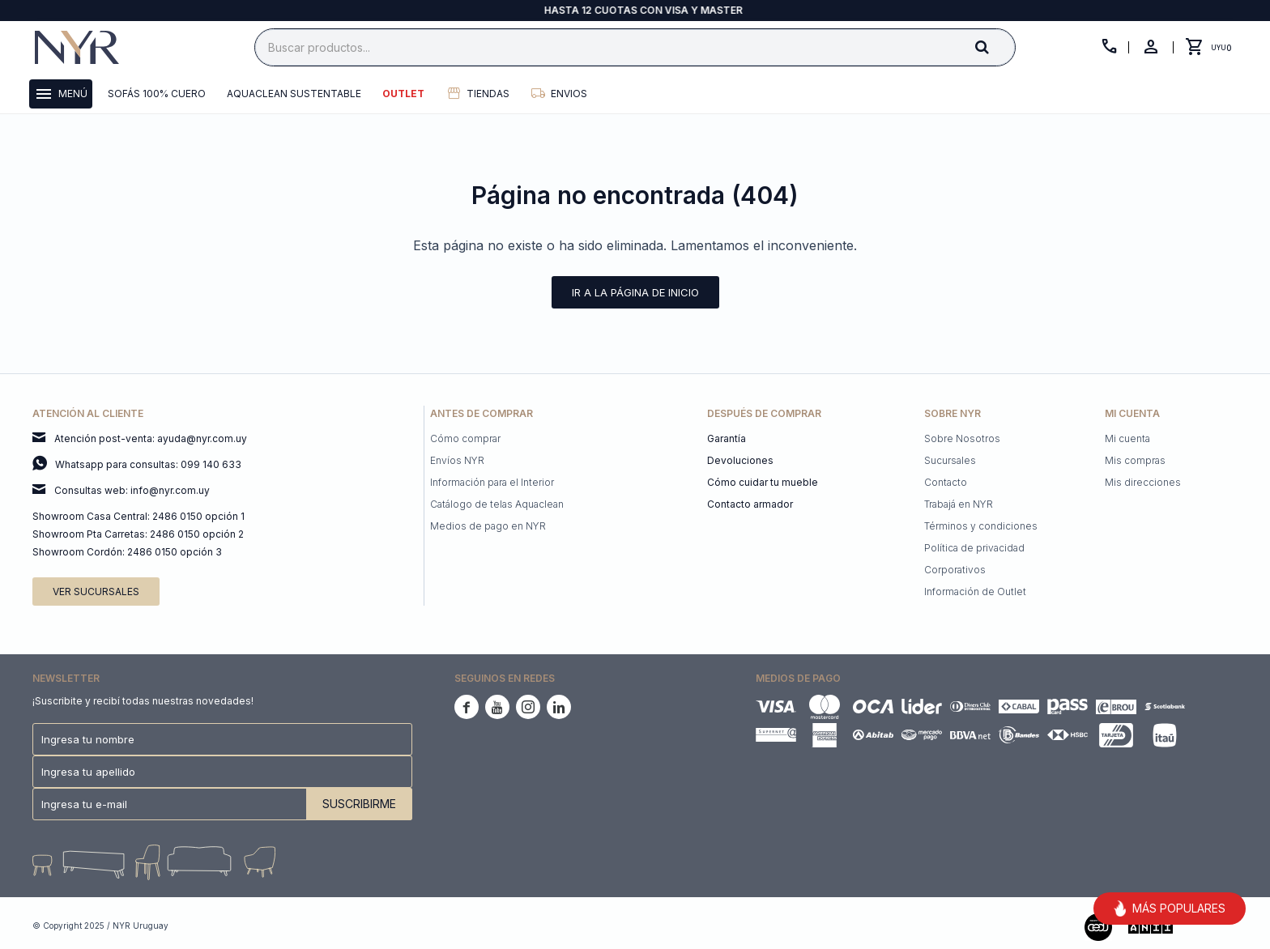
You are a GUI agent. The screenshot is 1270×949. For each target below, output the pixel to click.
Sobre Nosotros (962, 438)
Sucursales (950, 460)
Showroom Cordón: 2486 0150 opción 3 (127, 552)
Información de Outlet (975, 591)
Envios (569, 93)
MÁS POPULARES (1169, 908)
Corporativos (955, 570)
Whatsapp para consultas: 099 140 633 (148, 464)
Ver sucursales (96, 591)
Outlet (403, 93)
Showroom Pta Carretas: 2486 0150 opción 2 (138, 534)
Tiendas (488, 93)
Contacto (945, 482)
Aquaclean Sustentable (294, 93)
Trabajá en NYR (958, 504)
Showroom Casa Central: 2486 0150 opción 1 (138, 516)
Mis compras (1135, 460)
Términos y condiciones (981, 526)
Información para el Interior (492, 482)
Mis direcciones (1143, 482)
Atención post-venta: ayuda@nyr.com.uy (150, 438)
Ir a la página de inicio (635, 292)
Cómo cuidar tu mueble (762, 482)
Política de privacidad (974, 548)
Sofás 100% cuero (157, 93)
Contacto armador (750, 504)
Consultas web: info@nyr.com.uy (132, 490)
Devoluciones (740, 460)
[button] (995, 46)
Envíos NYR (457, 460)
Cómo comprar (465, 438)
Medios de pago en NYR (488, 526)
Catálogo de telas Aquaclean (497, 504)
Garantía (726, 438)
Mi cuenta (1127, 438)
